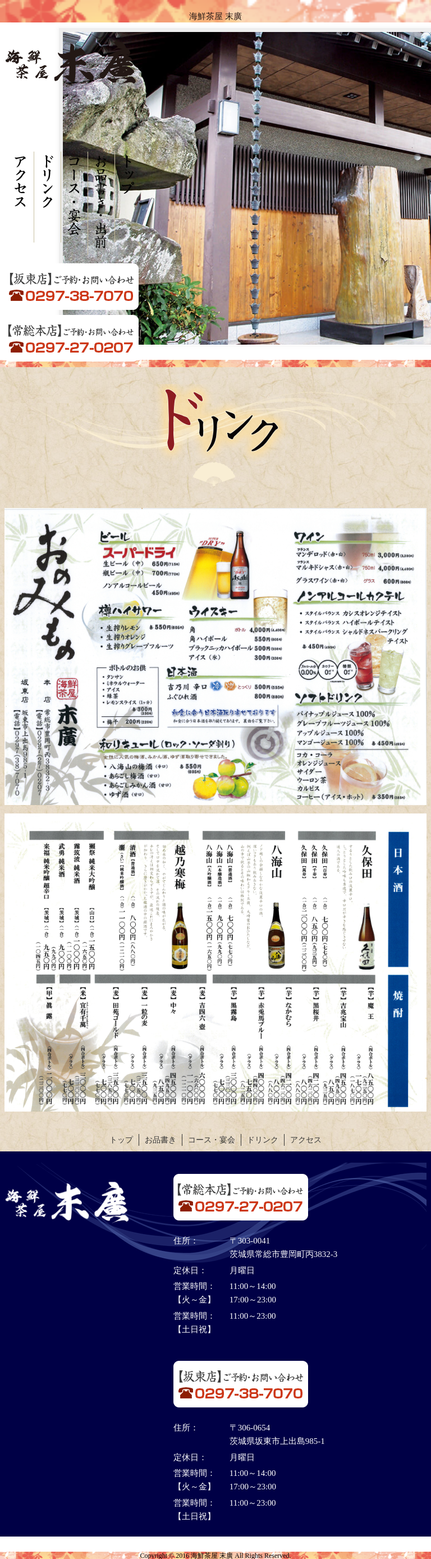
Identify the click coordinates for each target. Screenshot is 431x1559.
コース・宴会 (211, 1140)
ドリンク (262, 1140)
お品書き (160, 1140)
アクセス (306, 1140)
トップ (121, 1140)
